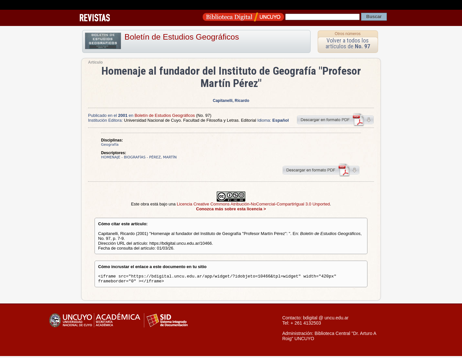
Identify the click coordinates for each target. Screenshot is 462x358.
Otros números (347, 33)
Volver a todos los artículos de (348, 43)
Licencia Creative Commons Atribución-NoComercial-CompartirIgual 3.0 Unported (253, 204)
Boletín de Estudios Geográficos (181, 36)
